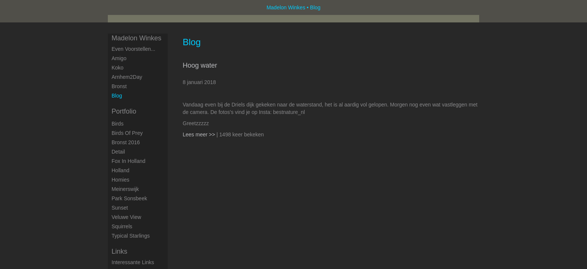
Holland (120, 170)
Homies (120, 180)
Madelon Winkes (286, 7)
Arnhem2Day (127, 77)
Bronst (119, 86)
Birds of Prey (127, 133)
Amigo (119, 58)
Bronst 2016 (126, 142)
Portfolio (124, 111)
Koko (118, 68)
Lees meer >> (199, 134)
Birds (118, 124)
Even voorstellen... (133, 49)
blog (117, 96)
